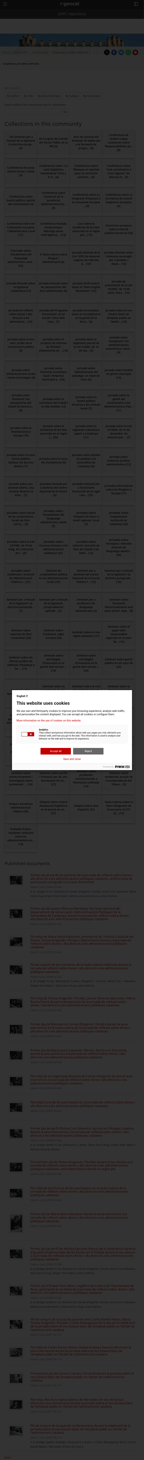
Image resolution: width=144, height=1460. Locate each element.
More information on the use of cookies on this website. (48, 720)
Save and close (72, 759)
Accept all (56, 751)
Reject (88, 751)
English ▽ (22, 696)
